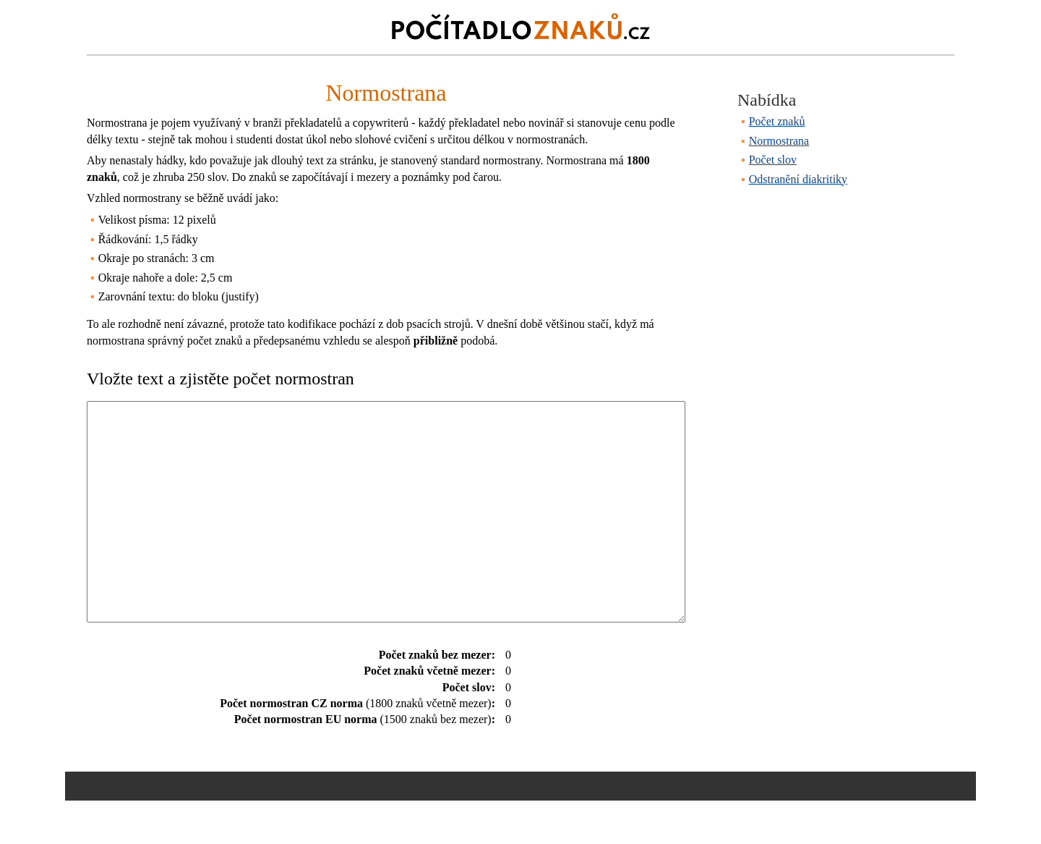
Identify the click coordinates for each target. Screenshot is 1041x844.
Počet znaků (777, 121)
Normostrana (779, 141)
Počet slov (773, 159)
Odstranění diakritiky (798, 179)
